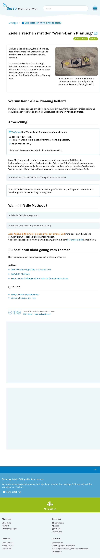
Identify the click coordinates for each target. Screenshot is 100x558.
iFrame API (6, 548)
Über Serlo (6, 523)
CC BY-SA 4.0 (27, 314)
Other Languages (9, 529)
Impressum (57, 551)
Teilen (93, 39)
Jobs (55, 526)
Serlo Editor (7, 542)
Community (57, 532)
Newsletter (58, 523)
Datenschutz (57, 542)
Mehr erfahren (12, 492)
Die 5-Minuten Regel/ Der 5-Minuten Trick (31, 269)
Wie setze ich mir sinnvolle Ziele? (41, 22)
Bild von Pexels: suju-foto (23, 298)
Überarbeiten (80, 39)
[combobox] (65, 8)
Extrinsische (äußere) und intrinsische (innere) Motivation (39, 278)
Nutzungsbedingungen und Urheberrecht (70, 548)
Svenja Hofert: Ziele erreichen (25, 294)
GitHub (56, 529)
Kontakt (5, 526)
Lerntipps (13, 22)
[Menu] (95, 8)
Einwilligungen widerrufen (63, 545)
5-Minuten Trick (75, 239)
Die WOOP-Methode (20, 274)
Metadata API (7, 545)
